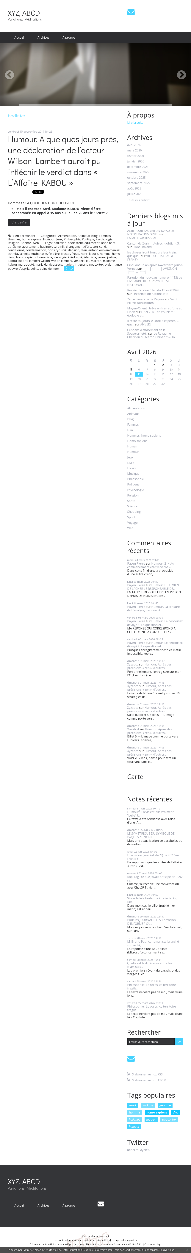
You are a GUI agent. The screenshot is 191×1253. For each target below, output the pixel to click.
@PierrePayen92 (138, 1150)
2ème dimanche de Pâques (145, 299)
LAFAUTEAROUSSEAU (142, 238)
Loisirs (132, 468)
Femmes (105, 236)
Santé (131, 501)
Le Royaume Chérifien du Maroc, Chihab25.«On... (151, 335)
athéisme (14, 247)
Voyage (132, 522)
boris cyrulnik (57, 250)
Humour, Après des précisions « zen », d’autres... (149, 666)
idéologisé (75, 257)
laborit (23, 261)
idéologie (60, 257)
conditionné (16, 250)
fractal (65, 254)
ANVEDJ (145, 324)
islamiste (90, 257)
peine (34, 269)
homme (105, 254)
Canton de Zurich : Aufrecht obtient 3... (154, 243)
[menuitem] (19, 37)
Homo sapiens (137, 441)
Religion (13, 243)
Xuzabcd (133, 729)
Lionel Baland (142, 247)
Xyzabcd (132, 664)
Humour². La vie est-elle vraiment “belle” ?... (150, 813)
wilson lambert (61, 261)
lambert (78, 261)
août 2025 (134, 188)
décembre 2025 (137, 167)
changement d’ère (78, 247)
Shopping (134, 511)
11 (179, 369)
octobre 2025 (136, 177)
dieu (84, 250)
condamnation (36, 250)
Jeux (59, 239)
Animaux (84, 236)
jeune (102, 257)
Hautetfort (104, 1236)
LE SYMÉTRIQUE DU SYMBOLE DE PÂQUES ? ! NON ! (151, 835)
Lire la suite (19, 222)
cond (102, 247)
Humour (49, 239)
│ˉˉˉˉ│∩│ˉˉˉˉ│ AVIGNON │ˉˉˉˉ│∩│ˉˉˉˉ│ (152, 270)
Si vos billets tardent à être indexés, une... (152, 900)
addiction (60, 243)
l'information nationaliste (150, 294)
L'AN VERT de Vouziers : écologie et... (151, 313)
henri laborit (89, 254)
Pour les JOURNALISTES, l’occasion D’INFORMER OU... (151, 921)
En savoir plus (166, 1250)
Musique (133, 473)
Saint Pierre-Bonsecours (152, 301)
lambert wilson (39, 261)
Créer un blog (88, 1236)
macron (96, 261)
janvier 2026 (135, 161)
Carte (135, 776)
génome (165, 1105)
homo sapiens (26, 257)
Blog (94, 236)
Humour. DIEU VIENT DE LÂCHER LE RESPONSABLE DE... (154, 587)
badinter (46, 247)
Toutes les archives (139, 200)
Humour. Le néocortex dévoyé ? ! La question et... (155, 623)
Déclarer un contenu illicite (43, 1244)
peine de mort (49, 269)
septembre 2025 (138, 183)
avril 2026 (134, 145)
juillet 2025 (134, 194)
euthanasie (39, 254)
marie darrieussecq (48, 264)
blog (158, 1244)
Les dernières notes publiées (96, 1240)
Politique (88, 239)
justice (111, 257)
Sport (131, 517)
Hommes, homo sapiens (25, 239)
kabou (12, 261)
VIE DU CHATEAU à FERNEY (150, 257)
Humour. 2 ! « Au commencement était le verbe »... (150, 565)
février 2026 (135, 156)
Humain (132, 446)
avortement (30, 247)
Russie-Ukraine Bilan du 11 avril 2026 (153, 290)
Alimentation (67, 236)
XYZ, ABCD (24, 13)
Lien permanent (21, 236)
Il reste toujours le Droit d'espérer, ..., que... (153, 322)
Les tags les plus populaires (124, 1240)
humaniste (44, 257)
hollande (134, 1119)
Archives (43, 37)
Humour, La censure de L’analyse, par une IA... (153, 608)
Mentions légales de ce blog (71, 1244)
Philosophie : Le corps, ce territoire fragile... (151, 986)
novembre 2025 (138, 172)
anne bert (108, 243)
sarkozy (148, 1105)
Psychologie (104, 239)
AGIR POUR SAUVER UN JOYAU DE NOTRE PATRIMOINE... (151, 232)
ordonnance (113, 264)
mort (133, 1105)
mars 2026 (134, 150)
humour (134, 1126)
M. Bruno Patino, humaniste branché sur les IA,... (153, 943)
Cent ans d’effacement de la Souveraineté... (146, 332)
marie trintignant (76, 264)
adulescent (92, 243)
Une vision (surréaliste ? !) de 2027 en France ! (153, 857)
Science (26, 243)
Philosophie (72, 239)
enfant (93, 250)
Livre (130, 463)
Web (35, 243)
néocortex (96, 264)
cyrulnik (59, 247)
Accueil (19, 37)
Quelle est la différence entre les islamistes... (149, 965)
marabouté (26, 264)
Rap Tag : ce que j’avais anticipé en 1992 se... (155, 878)
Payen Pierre (136, 563)
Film (130, 430)
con (95, 247)
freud (75, 254)
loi (87, 261)
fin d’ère (54, 254)
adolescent (75, 243)
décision (73, 250)
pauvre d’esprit (18, 269)
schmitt (25, 254)
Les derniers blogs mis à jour (67, 1240)
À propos (68, 37)
